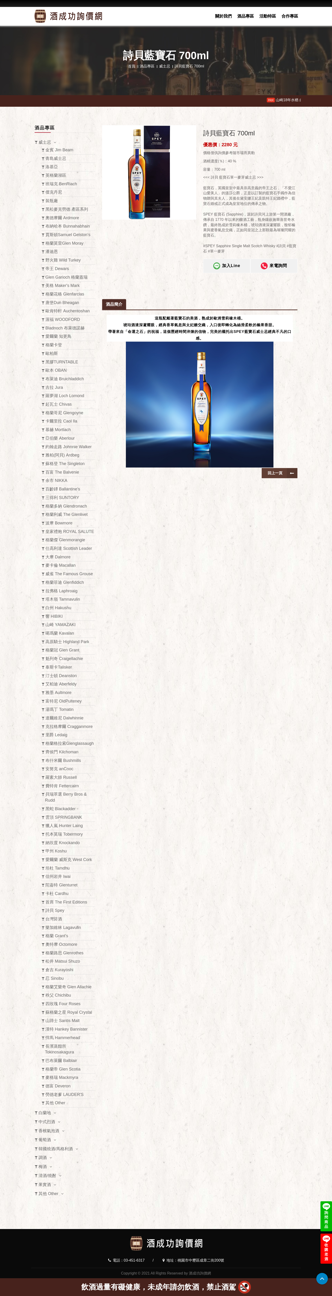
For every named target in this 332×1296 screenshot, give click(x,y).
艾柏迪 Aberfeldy (61, 684)
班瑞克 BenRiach (61, 184)
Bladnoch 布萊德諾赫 (65, 328)
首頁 (131, 66)
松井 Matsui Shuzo (62, 961)
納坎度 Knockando (62, 842)
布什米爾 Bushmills (63, 760)
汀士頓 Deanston (61, 675)
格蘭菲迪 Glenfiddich (64, 582)
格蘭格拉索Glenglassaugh (69, 743)
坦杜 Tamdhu (57, 868)
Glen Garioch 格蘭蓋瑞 (66, 277)
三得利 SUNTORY (62, 497)
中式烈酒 (47, 1122)
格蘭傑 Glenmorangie (65, 540)
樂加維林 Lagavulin (63, 927)
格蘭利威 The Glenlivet (66, 514)
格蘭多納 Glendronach (66, 506)
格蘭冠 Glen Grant (62, 650)
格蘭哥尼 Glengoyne (64, 413)
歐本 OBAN (56, 370)
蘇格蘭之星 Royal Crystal (68, 1012)
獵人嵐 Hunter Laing (64, 825)
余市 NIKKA (56, 480)
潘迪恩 (51, 251)
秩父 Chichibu (58, 995)
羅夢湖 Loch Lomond (64, 395)
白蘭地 (45, 1112)
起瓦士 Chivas (58, 404)
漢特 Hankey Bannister (66, 1029)
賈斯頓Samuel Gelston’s (67, 234)
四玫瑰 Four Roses (62, 1003)
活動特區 (267, 16)
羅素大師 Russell (61, 777)
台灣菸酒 (53, 919)
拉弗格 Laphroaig (61, 591)
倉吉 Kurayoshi (59, 969)
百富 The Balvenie (62, 472)
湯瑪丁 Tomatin (59, 709)
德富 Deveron (58, 1086)
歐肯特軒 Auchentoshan (67, 311)
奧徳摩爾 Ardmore (62, 218)
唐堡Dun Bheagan (62, 302)
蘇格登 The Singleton (65, 463)
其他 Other (55, 1103)
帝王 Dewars (57, 268)
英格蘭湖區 (55, 175)
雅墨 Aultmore (58, 692)
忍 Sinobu (54, 978)
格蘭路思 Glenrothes (64, 953)
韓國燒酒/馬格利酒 (56, 1149)
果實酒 (45, 1184)
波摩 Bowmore (58, 523)
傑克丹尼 (53, 192)
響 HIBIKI (54, 616)
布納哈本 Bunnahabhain (67, 226)
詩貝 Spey (54, 910)
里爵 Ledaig (56, 735)
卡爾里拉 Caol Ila (61, 421)
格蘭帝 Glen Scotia (62, 1069)
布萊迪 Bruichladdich (64, 379)
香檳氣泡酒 (49, 1131)
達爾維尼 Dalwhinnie (64, 718)
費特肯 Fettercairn (62, 786)
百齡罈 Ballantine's (62, 489)
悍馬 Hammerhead (62, 1037)
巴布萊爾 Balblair (61, 1060)
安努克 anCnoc (59, 769)
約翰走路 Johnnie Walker (68, 446)
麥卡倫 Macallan (60, 565)
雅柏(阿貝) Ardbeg (62, 455)
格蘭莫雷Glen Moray (64, 243)
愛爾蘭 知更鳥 (58, 336)
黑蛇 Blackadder (60, 808)
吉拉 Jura (54, 387)
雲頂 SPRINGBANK (63, 817)
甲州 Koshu (56, 851)
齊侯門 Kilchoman (61, 752)
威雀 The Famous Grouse (69, 574)
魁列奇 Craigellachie (64, 658)
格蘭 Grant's (56, 936)
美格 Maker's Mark (62, 285)
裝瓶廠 (51, 200)
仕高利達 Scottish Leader (68, 548)
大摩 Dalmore (58, 557)
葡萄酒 (45, 1140)
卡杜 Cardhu (56, 893)
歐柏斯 (51, 353)
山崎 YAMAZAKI (60, 624)
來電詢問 (274, 269)
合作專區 (290, 16)
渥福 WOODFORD (62, 319)
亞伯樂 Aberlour (60, 438)
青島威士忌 (55, 158)
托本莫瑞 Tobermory (64, 834)
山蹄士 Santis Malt (62, 1020)
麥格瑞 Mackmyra (61, 1077)
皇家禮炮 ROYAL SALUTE (69, 531)
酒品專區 (245, 16)
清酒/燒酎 (47, 1175)
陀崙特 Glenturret (61, 885)
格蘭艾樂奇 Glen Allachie (68, 987)
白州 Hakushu (58, 607)
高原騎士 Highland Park (67, 641)
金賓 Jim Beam (59, 150)
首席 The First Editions (66, 902)
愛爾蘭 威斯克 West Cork (68, 859)
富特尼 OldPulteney (63, 701)
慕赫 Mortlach (58, 429)
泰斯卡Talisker (58, 667)
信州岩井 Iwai (58, 876)
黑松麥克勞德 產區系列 (66, 209)
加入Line (226, 269)
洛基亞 (51, 166)
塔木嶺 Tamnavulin (62, 599)
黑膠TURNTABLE (61, 362)
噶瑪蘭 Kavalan (59, 633)
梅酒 (43, 1166)
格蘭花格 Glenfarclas (64, 294)
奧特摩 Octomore (61, 944)
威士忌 (164, 66)
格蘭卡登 (53, 345)
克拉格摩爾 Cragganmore (69, 726)
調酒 (43, 1157)
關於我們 (223, 16)
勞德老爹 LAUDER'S (64, 1094)
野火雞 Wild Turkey (63, 260)
